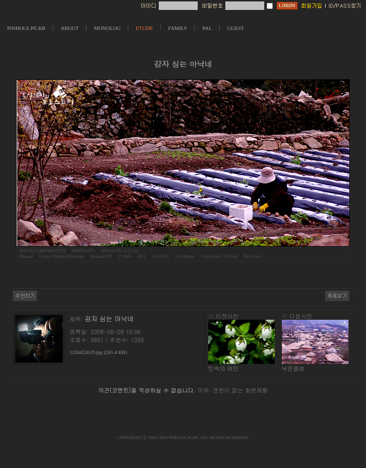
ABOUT (70, 28)
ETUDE (144, 28)
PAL (207, 28)
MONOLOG (107, 28)
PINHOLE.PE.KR (26, 28)
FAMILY (177, 28)
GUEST (235, 28)
